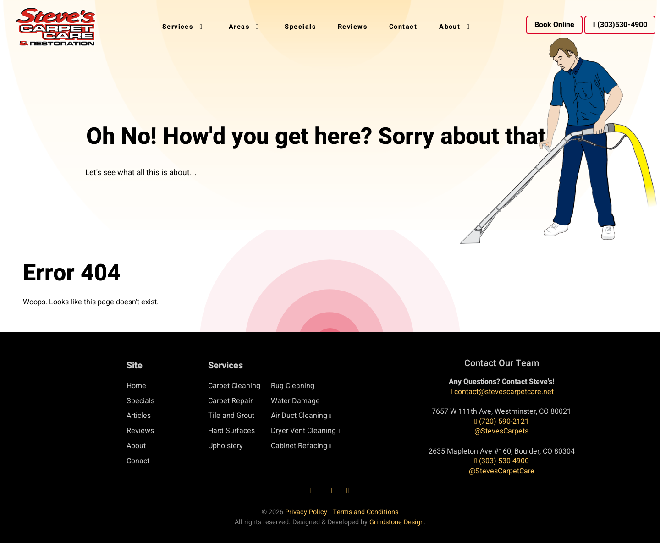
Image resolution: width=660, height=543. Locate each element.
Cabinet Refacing (299, 445)
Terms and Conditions (365, 512)
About (136, 445)
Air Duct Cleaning (299, 415)
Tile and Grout (231, 415)
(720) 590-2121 (501, 421)
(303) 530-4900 (501, 460)
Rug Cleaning (292, 385)
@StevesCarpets (501, 431)
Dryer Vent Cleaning (303, 430)
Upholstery (225, 445)
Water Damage (295, 400)
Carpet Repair (230, 400)
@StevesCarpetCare (501, 471)
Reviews (140, 430)
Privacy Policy (306, 512)
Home (136, 385)
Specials (140, 400)
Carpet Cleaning (234, 385)
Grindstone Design (396, 522)
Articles (138, 415)
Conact (137, 460)
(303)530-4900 (620, 24)
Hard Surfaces (231, 430)
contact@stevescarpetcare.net (502, 391)
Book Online (554, 24)
